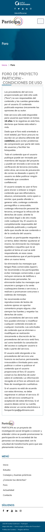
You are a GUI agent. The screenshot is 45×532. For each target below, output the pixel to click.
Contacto (7, 495)
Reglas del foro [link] (23, 529)
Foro (5, 485)
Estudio (6, 469)
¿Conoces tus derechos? (14, 479)
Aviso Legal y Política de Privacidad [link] (27, 526)
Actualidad (8, 490)
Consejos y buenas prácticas (17, 475)
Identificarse (20, 13)
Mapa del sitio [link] (7, 526)
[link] (19, 8)
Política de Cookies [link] (9, 529)
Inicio (4, 65)
